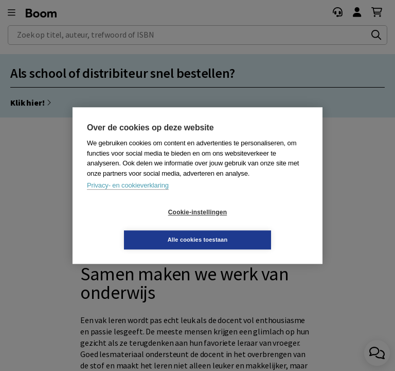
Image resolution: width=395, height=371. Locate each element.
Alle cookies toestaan (259, 226)
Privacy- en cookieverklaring (128, 199)
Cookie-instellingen (136, 226)
